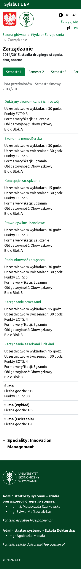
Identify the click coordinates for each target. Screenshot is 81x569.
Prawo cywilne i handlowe (25, 223)
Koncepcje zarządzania (22, 181)
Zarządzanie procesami (23, 302)
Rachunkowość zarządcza (25, 260)
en (76, 28)
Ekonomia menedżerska (23, 138)
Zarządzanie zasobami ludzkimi (29, 344)
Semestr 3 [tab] (59, 72)
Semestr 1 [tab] (14, 72)
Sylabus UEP (16, 4)
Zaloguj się (69, 21)
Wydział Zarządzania (47, 35)
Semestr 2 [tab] (36, 72)
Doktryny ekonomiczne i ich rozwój (32, 101)
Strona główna (14, 35)
